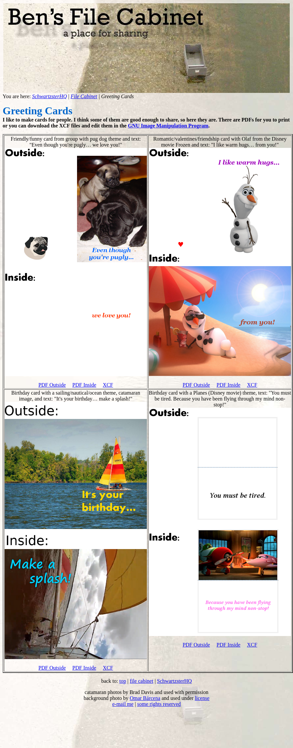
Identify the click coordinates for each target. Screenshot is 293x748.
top (122, 681)
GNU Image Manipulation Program (168, 125)
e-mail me (122, 704)
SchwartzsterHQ (49, 96)
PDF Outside (52, 385)
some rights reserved (159, 704)
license (202, 698)
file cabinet (141, 681)
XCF (108, 385)
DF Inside (85, 385)
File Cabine (82, 96)
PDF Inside (228, 385)
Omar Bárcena (145, 698)
